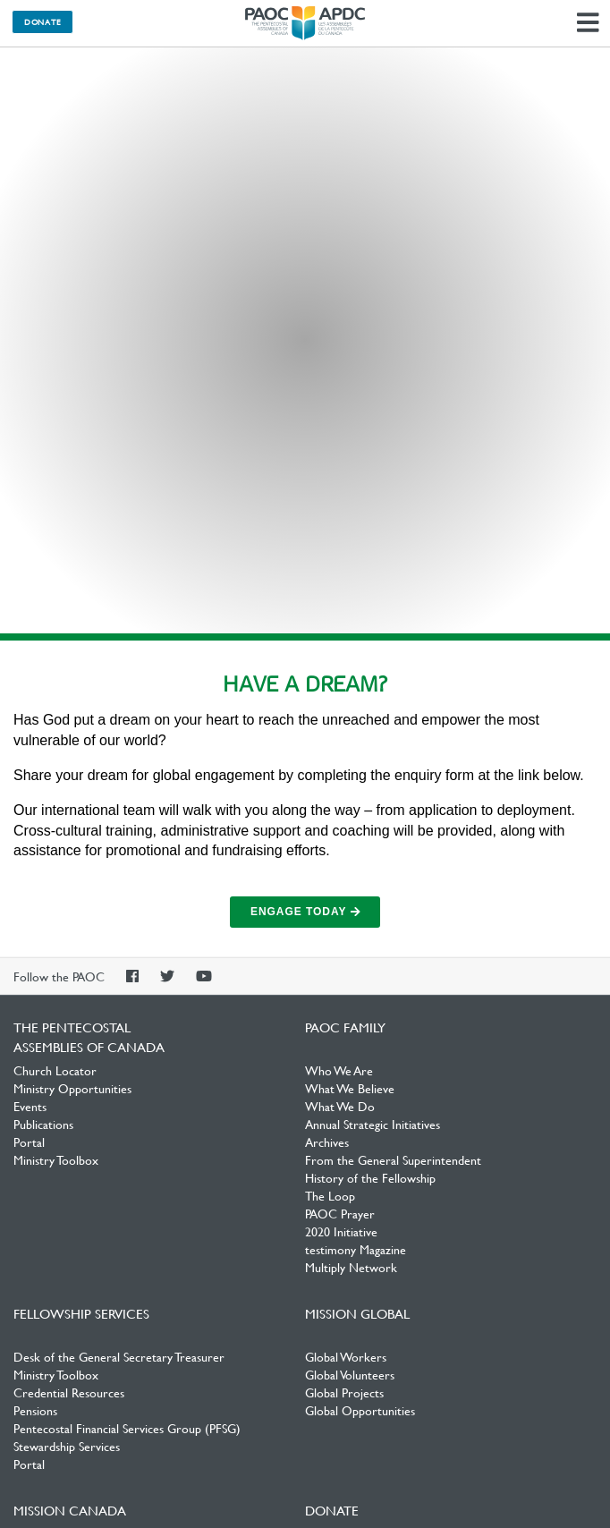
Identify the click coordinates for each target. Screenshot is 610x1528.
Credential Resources (68, 1392)
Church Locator (55, 1070)
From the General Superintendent (393, 1159)
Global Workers (345, 1356)
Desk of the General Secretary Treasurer (119, 1356)
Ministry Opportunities (72, 1088)
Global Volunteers (349, 1374)
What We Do (340, 1106)
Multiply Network (351, 1267)
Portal (29, 1141)
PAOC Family (345, 1027)
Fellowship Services (81, 1313)
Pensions (35, 1410)
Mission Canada (69, 1510)
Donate (42, 21)
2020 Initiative (341, 1231)
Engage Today (305, 911)
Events (30, 1106)
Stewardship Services (66, 1446)
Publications (43, 1124)
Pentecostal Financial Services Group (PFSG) (127, 1428)
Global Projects (344, 1392)
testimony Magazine (355, 1249)
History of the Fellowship (370, 1177)
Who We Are (339, 1070)
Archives (327, 1141)
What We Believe (349, 1088)
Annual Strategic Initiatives (372, 1124)
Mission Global (357, 1313)
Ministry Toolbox (55, 1159)
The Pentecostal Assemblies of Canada (305, 23)
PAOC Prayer (340, 1213)
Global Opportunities (360, 1410)
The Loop (330, 1195)
